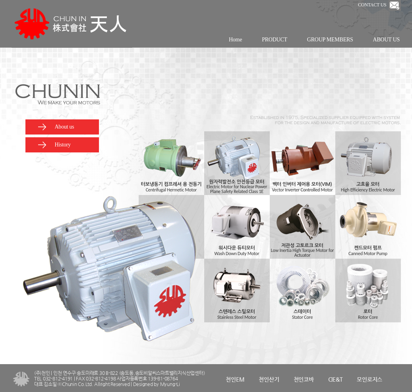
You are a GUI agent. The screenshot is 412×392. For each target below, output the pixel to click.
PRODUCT (274, 40)
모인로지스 (369, 379)
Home (235, 40)
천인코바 (304, 379)
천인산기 (269, 379)
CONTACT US (379, 5)
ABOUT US (386, 40)
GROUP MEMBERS (330, 40)
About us (55, 127)
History (54, 144)
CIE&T (335, 379)
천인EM (235, 379)
